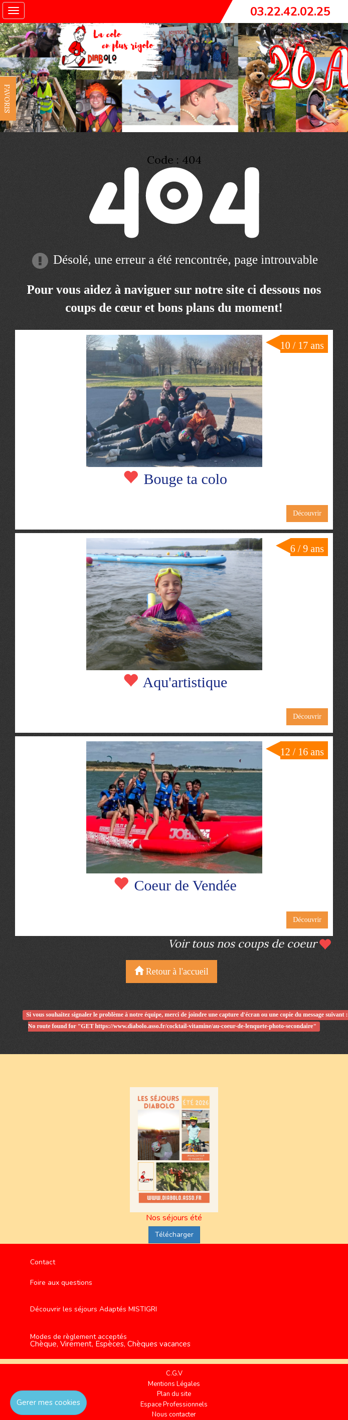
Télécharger (174, 1234)
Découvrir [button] (307, 513)
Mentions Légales (174, 1383)
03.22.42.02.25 (290, 12)
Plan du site (174, 1393)
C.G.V (174, 1373)
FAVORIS (7, 98)
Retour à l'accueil (171, 971)
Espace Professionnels (174, 1404)
